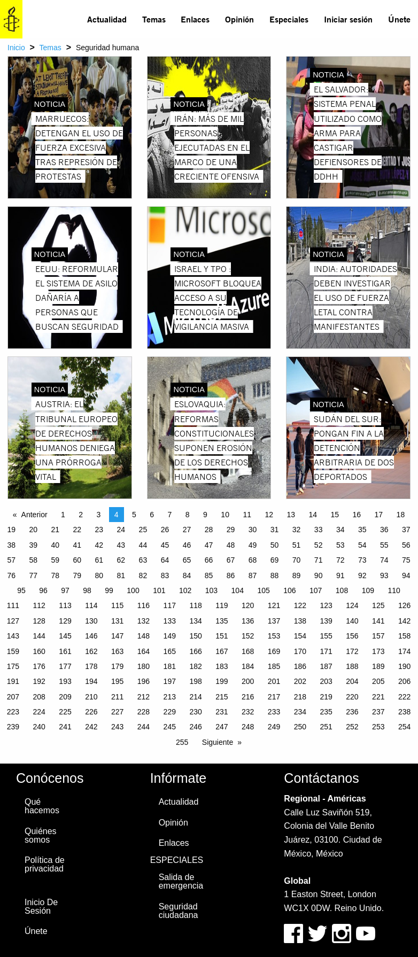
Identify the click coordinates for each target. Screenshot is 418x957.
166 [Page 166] (195, 651)
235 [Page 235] (326, 711)
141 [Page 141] (378, 621)
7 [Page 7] (170, 514)
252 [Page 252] (352, 726)
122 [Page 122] (300, 605)
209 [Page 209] (65, 697)
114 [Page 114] (91, 605)
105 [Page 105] (263, 590)
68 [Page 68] (253, 560)
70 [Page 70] (296, 560)
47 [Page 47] (209, 545)
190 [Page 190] (404, 666)
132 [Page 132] (143, 621)
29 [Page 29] (231, 529)
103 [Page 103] (211, 590)
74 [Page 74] (384, 560)
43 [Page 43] (121, 545)
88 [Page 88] (274, 575)
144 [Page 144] (39, 636)
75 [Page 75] (406, 560)
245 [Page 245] (170, 726)
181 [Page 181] (170, 666)
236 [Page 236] (352, 711)
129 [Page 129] (65, 621)
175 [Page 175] (13, 666)
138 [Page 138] (300, 621)
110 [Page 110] (394, 590)
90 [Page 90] (318, 575)
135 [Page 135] (221, 621)
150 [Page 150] (195, 636)
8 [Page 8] (187, 514)
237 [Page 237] (378, 711)
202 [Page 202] (300, 681)
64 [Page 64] (165, 560)
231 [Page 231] (221, 711)
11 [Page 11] (247, 514)
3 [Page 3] (99, 514)
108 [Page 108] (342, 590)
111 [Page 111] (13, 605)
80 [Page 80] (99, 575)
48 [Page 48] (231, 545)
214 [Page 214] (195, 697)
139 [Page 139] (326, 621)
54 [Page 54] (362, 545)
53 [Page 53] (340, 545)
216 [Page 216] (248, 697)
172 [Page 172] (352, 651)
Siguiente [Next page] (217, 742)
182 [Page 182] (195, 666)
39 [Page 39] (33, 545)
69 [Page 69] (274, 560)
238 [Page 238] (404, 711)
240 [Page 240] (39, 726)
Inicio (16, 47)
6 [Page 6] (152, 514)
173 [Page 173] (378, 651)
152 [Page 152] (248, 636)
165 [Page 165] (170, 651)
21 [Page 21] (55, 529)
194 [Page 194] (91, 681)
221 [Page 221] (378, 697)
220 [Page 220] (352, 697)
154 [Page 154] (300, 636)
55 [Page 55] (384, 545)
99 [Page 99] (109, 590)
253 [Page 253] (378, 726)
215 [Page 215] (221, 697)
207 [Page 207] (13, 697)
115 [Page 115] (117, 605)
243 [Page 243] (117, 726)
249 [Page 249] (274, 726)
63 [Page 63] (143, 560)
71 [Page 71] (318, 560)
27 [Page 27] (187, 529)
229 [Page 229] (170, 711)
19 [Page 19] (11, 529)
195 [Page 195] (117, 681)
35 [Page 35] (362, 529)
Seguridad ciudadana (178, 911)
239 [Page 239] (13, 726)
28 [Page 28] (209, 529)
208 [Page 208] (39, 697)
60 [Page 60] (77, 560)
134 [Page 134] (195, 621)
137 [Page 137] (274, 621)
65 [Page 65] (187, 560)
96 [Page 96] (43, 590)
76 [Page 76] (11, 575)
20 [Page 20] (33, 529)
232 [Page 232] (248, 711)
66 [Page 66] (209, 560)
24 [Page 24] (121, 529)
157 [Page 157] (378, 636)
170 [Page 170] (300, 651)
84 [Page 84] (187, 575)
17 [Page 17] (379, 514)
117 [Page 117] (170, 605)
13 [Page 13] (291, 514)
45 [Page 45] (165, 545)
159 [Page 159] (13, 651)
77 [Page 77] (33, 575)
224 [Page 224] (39, 711)
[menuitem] (107, 19)
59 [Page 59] (55, 560)
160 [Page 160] (39, 651)
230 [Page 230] (195, 711)
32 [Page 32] (296, 529)
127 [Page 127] (13, 621)
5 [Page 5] (134, 514)
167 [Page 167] (221, 651)
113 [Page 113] (65, 605)
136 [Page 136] (248, 621)
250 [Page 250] (300, 726)
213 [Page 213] (170, 697)
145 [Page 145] (65, 636)
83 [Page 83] (165, 575)
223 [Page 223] (13, 711)
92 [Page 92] (362, 575)
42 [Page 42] (99, 545)
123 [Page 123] (326, 605)
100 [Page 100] (133, 590)
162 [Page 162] (91, 651)
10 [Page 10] (225, 514)
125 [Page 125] (378, 605)
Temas (154, 19)
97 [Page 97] (65, 590)
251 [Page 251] (326, 726)
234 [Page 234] (300, 711)
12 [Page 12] (269, 514)
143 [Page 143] (13, 636)
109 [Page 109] (368, 590)
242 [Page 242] (91, 726)
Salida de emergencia (181, 881)
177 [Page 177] (65, 666)
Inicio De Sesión (41, 906)
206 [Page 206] (404, 681)
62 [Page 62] (121, 560)
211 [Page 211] (117, 697)
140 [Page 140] (352, 621)
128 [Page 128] (39, 621)
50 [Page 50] (274, 545)
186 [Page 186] (300, 666)
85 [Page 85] (209, 575)
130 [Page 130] (91, 621)
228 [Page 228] (143, 711)
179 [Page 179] (117, 666)
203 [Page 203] (326, 681)
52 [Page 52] (318, 545)
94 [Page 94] (406, 575)
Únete (399, 19)
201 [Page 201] (274, 681)
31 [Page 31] (274, 529)
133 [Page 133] (170, 621)
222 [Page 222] (404, 697)
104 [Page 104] (237, 590)
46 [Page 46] (187, 545)
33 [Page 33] (318, 529)
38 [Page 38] (11, 545)
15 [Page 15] (335, 514)
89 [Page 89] (296, 575)
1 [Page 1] (63, 514)
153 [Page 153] (274, 636)
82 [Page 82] (143, 575)
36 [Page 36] (384, 529)
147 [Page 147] (117, 636)
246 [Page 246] (195, 726)
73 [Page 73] (362, 560)
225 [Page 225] (65, 711)
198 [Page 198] (195, 681)
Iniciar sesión (348, 19)
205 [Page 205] (378, 681)
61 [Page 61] (99, 560)
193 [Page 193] (65, 681)
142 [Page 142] (404, 621)
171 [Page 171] (326, 651)
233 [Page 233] (274, 711)
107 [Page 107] (315, 590)
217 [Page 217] (274, 697)
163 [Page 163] (117, 651)
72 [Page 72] (340, 560)
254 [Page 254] (404, 726)
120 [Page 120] (248, 605)
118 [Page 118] (195, 605)
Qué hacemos (42, 806)
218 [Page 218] (300, 697)
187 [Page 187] (326, 666)
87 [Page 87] (253, 575)
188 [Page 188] (352, 666)
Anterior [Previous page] (34, 514)
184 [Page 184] (248, 666)
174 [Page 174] (404, 651)
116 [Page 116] (143, 605)
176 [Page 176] (39, 666)
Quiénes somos (41, 835)
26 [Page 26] (165, 529)
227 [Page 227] (117, 711)
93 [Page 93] (384, 575)
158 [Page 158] (404, 636)
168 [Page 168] (248, 651)
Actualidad (107, 19)
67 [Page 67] (231, 560)
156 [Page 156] (352, 636)
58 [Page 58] (33, 560)
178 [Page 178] (91, 666)
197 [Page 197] (170, 681)
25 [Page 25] (143, 529)
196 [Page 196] (143, 681)
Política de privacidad (45, 864)
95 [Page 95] (21, 590)
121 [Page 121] (274, 605)
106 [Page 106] (289, 590)
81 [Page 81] (121, 575)
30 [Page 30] (253, 529)
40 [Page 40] (55, 545)
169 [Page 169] (274, 651)
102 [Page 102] (185, 590)
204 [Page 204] (352, 681)
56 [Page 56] (406, 545)
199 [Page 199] (221, 681)
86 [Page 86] (231, 575)
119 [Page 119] (221, 605)
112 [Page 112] (39, 605)
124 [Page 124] (352, 605)
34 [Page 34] (340, 529)
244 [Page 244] (143, 726)
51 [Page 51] (296, 545)
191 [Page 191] (13, 681)
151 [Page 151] (221, 636)
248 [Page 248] (248, 726)
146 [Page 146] (91, 636)
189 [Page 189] (378, 666)
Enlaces (195, 19)
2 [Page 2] (81, 514)
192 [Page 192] (39, 681)
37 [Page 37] (406, 529)
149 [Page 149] (170, 636)
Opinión (239, 19)
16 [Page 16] (357, 514)
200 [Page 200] (248, 681)
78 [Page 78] (55, 575)
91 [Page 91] (340, 575)
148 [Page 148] (143, 636)
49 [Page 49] (253, 545)
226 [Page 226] (91, 711)
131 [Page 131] (117, 621)
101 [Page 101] (159, 590)
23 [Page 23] (99, 529)
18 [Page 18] (401, 514)
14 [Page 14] (312, 514)
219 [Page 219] (326, 697)
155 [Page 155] (326, 636)
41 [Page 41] (77, 545)
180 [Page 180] (143, 666)
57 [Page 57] (11, 560)
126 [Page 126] (404, 605)
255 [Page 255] (182, 742)
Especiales (288, 19)
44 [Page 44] (143, 545)
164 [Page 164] (143, 651)
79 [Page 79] (77, 575)
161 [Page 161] (65, 651)
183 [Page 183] (221, 666)
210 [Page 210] (91, 697)
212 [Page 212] (143, 697)
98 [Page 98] (87, 590)
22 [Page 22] (77, 529)
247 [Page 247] (221, 726)
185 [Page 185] (274, 666)
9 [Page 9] (205, 514)
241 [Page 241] (65, 726)
